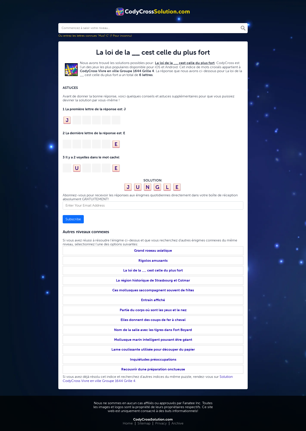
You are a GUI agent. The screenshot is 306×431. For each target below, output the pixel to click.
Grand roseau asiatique (153, 250)
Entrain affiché (153, 300)
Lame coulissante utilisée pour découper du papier (153, 349)
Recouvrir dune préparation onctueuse (153, 369)
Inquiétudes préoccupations (153, 359)
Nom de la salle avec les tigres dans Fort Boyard (153, 330)
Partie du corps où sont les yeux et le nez (153, 310)
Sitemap (144, 423)
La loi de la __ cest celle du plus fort (153, 270)
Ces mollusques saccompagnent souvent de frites (153, 290)
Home (128, 423)
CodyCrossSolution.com (153, 419)
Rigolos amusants (153, 260)
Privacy (161, 423)
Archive (177, 423)
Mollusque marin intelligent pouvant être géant (153, 340)
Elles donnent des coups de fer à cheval (153, 320)
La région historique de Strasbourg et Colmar (153, 280)
